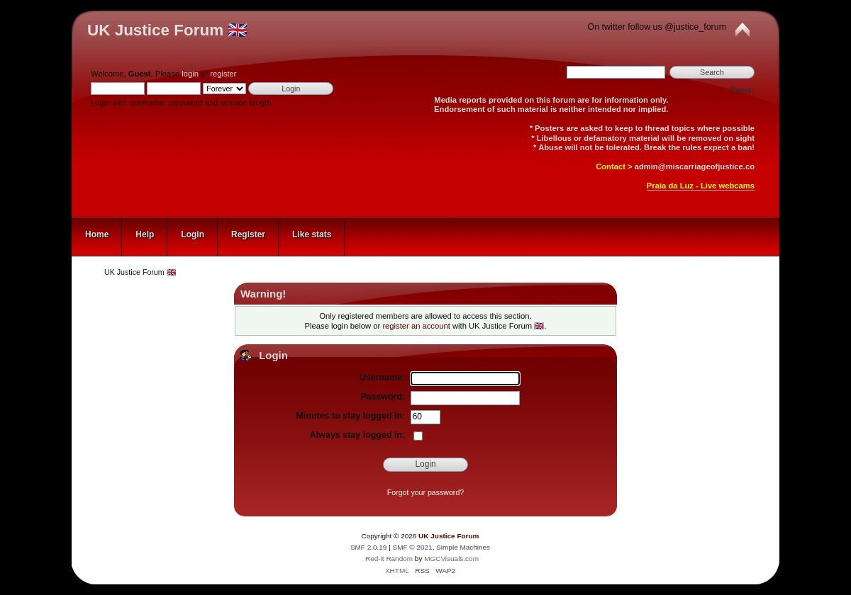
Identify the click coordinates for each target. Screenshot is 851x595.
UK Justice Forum (448, 536)
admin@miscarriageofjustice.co (695, 166)
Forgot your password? (425, 492)
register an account (416, 326)
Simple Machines (463, 547)
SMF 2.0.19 (368, 547)
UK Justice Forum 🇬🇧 (167, 30)
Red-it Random (389, 558)
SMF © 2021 (413, 547)
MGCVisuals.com (451, 558)
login (190, 73)
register (223, 73)
